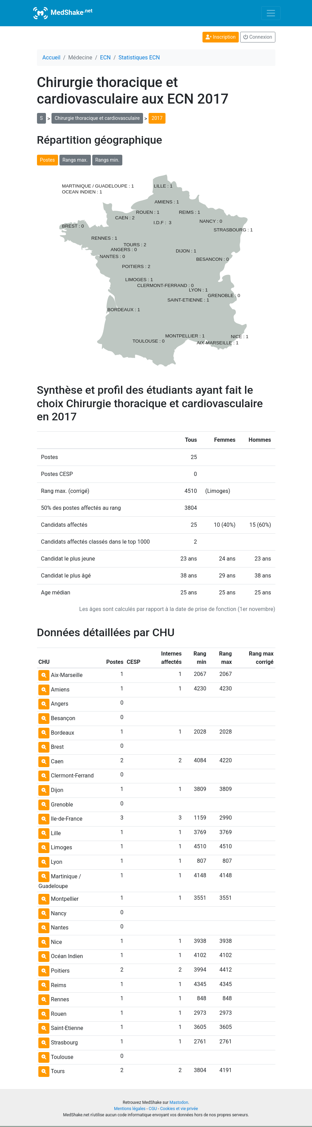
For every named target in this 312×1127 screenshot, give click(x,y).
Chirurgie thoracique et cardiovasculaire (97, 118)
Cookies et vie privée (179, 1108)
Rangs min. (107, 160)
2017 (157, 118)
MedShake (62, 13)
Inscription (221, 37)
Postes (47, 160)
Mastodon (178, 1102)
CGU (153, 1108)
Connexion (257, 37)
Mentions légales (129, 1108)
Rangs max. (75, 160)
